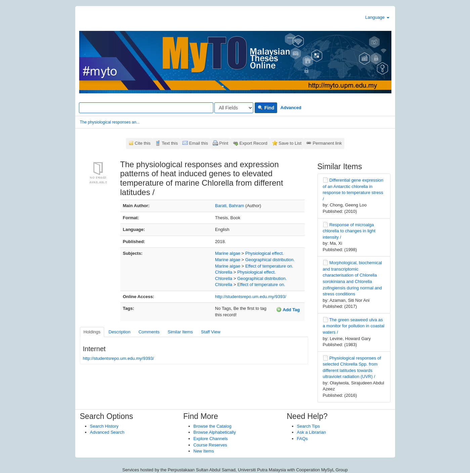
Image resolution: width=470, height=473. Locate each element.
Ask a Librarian (311, 432)
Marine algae (227, 253)
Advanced (291, 107)
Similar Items (180, 331)
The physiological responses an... (110, 122)
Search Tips (308, 426)
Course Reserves (210, 444)
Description (119, 331)
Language (377, 17)
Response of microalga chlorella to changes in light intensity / (349, 231)
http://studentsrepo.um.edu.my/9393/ (250, 296)
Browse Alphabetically (215, 432)
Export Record (253, 143)
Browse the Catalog (212, 426)
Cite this (143, 143)
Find (266, 107)
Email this (198, 143)
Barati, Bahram (229, 205)
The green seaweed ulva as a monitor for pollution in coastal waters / (354, 326)
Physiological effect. (264, 253)
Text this (170, 143)
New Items (204, 451)
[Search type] (233, 107)
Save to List (290, 143)
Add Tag (288, 309)
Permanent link (327, 143)
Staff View (210, 331)
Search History (104, 426)
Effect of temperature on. (269, 266)
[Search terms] (146, 107)
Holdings (92, 331)
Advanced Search (107, 432)
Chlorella (223, 272)
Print (223, 143)
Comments (149, 331)
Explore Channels (211, 438)
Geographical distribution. (270, 259)
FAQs (302, 438)
